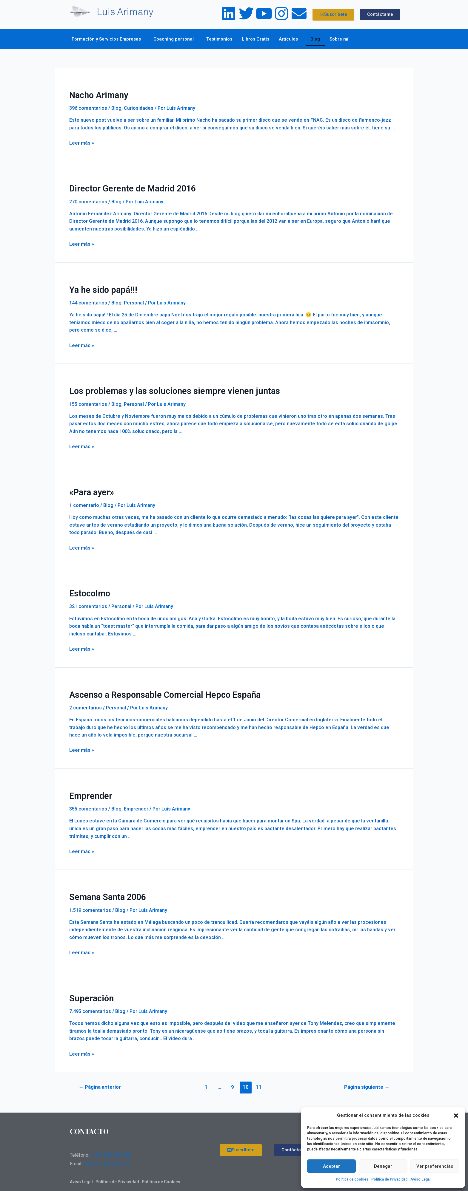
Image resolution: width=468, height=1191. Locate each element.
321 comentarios (88, 600)
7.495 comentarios (90, 1001)
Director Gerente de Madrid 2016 (127, 186)
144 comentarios (88, 300)
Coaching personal (175, 39)
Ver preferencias (434, 1166)
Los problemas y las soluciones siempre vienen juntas (162, 387)
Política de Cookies (161, 1171)
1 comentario (84, 500)
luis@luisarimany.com (107, 1153)
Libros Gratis (255, 39)
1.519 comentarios (90, 901)
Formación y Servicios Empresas (108, 39)
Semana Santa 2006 (104, 888)
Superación (89, 988)
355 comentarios (88, 800)
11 (259, 1077)
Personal (134, 300)
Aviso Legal (420, 1179)
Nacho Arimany (96, 94)
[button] (456, 1116)
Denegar (383, 1166)
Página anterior (99, 1077)
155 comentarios (88, 400)
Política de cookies (352, 1179)
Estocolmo (88, 587)
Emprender (88, 788)
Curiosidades (138, 107)
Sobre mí (340, 39)
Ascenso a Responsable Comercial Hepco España (154, 687)
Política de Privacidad (389, 1179)
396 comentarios (88, 107)
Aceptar (331, 1166)
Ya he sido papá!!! (99, 287)
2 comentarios (85, 700)
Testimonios (219, 39)
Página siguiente (367, 1077)
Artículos (290, 39)
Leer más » (81, 142)
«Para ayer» (89, 487)
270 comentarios (88, 199)
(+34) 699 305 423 (110, 1145)
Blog (315, 39)
